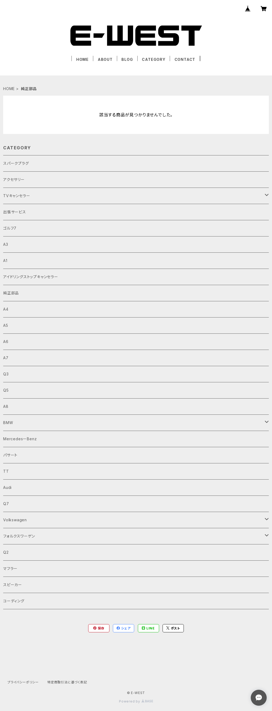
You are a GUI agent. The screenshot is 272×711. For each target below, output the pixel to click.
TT (6, 471)
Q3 (6, 374)
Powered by (136, 701)
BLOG (127, 59)
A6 (5, 341)
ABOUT (105, 59)
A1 (5, 260)
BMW (8, 422)
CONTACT (185, 59)
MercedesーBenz (20, 439)
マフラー (10, 568)
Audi (7, 487)
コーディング (13, 601)
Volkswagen (15, 520)
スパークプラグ (16, 163)
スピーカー (12, 584)
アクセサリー (14, 179)
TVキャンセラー (16, 195)
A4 (5, 309)
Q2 (6, 552)
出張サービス (14, 212)
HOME (82, 59)
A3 (5, 244)
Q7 (6, 503)
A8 (5, 406)
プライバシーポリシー (23, 682)
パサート (10, 455)
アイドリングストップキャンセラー (30, 276)
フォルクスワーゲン (19, 536)
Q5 (6, 390)
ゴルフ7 (9, 228)
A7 (5, 358)
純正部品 (11, 293)
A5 (5, 325)
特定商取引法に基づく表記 (67, 682)
